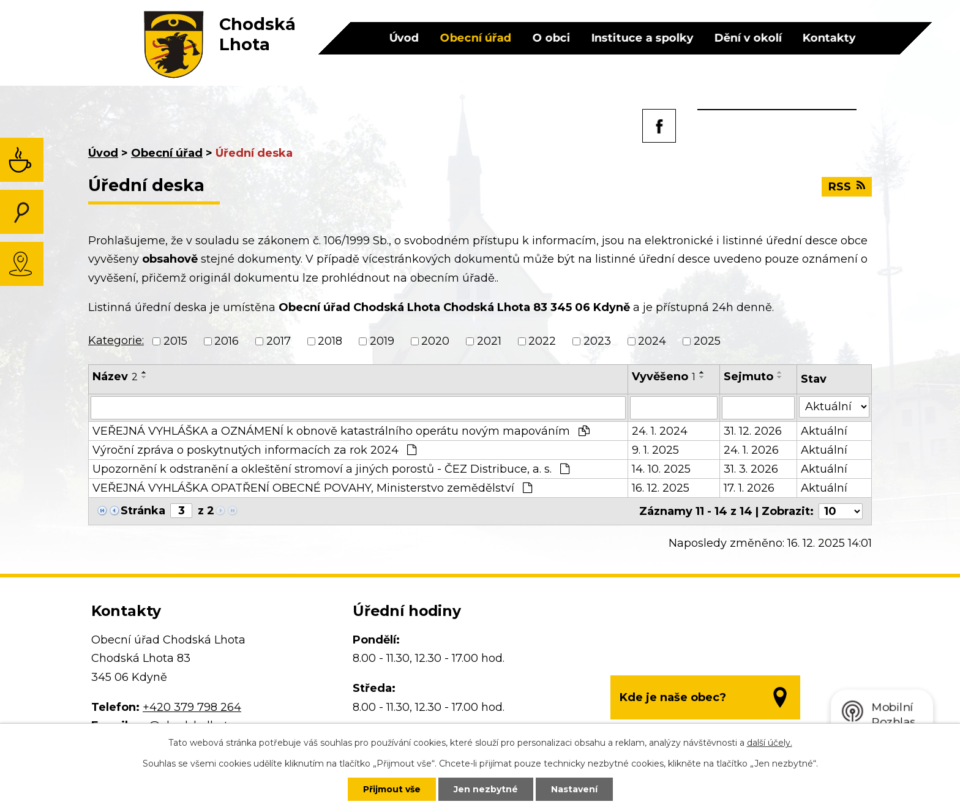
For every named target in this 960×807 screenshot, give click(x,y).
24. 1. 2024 (660, 431)
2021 (489, 341)
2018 (330, 341)
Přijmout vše (392, 789)
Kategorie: (116, 340)
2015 (175, 341)
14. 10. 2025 (661, 469)
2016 (226, 341)
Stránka (143, 510)
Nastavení (574, 789)
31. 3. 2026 (751, 469)
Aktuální (824, 431)
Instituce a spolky (642, 38)
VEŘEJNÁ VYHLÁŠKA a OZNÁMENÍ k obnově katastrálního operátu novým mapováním (341, 431)
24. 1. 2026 (751, 450)
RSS (846, 186)
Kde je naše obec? (673, 697)
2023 (597, 341)
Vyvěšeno (664, 376)
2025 (707, 341)
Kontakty (828, 38)
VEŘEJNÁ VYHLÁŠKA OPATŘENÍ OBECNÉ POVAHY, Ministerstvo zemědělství (312, 488)
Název (115, 376)
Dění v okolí (747, 38)
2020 (435, 341)
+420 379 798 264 (192, 707)
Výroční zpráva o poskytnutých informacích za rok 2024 (254, 450)
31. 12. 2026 (753, 431)
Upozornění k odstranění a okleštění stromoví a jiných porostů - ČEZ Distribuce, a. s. (330, 469)
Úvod (404, 38)
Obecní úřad (475, 38)
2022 (542, 341)
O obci (551, 38)
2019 (382, 341)
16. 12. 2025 (660, 488)
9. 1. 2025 (655, 450)
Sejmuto (748, 376)
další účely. (769, 742)
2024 (652, 341)
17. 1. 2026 (749, 488)
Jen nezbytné (486, 789)
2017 (278, 341)
